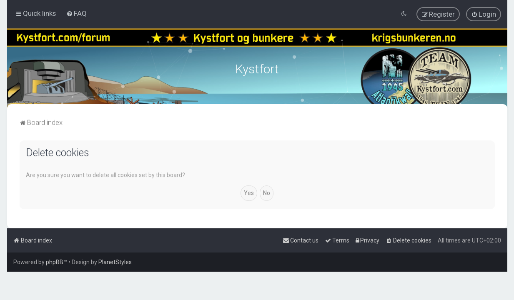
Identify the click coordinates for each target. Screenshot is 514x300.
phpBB (54, 262)
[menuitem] (76, 13)
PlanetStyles (115, 262)
